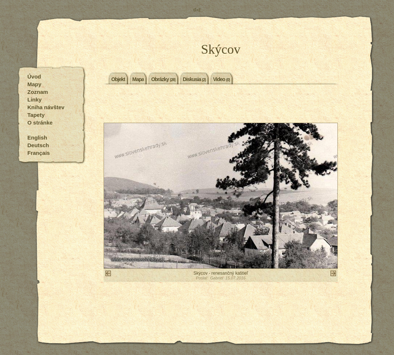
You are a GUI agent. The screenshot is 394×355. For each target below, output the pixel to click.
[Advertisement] (220, 104)
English (37, 137)
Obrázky (163, 79)
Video (221, 79)
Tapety (36, 115)
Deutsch (38, 145)
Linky (34, 99)
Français (38, 153)
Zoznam (37, 92)
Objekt (118, 79)
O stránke (40, 122)
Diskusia (194, 79)
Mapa (138, 79)
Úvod (34, 76)
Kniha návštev (46, 107)
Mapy (34, 84)
